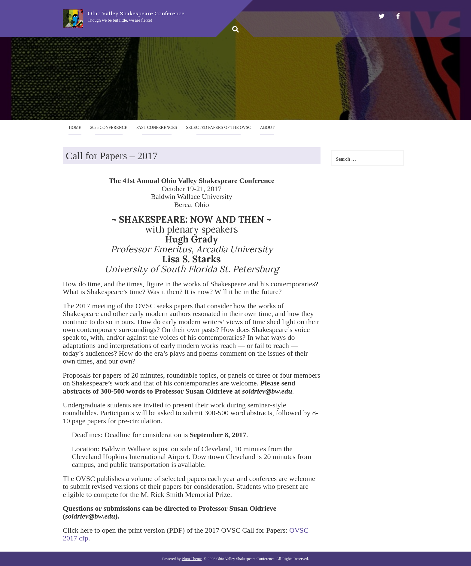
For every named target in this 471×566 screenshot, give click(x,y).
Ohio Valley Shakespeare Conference (136, 13)
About (267, 127)
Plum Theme (192, 558)
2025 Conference (108, 127)
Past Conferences (156, 127)
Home (75, 127)
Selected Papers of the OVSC (218, 127)
